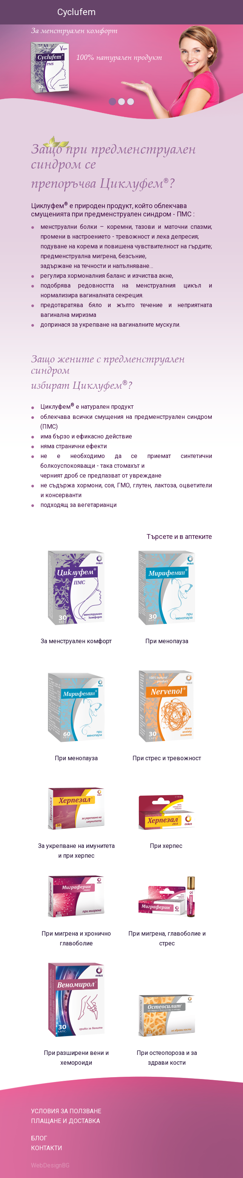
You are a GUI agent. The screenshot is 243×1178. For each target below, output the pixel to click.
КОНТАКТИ (46, 1148)
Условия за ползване (66, 1111)
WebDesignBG (50, 1165)
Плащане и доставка (65, 1121)
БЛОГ (39, 1138)
